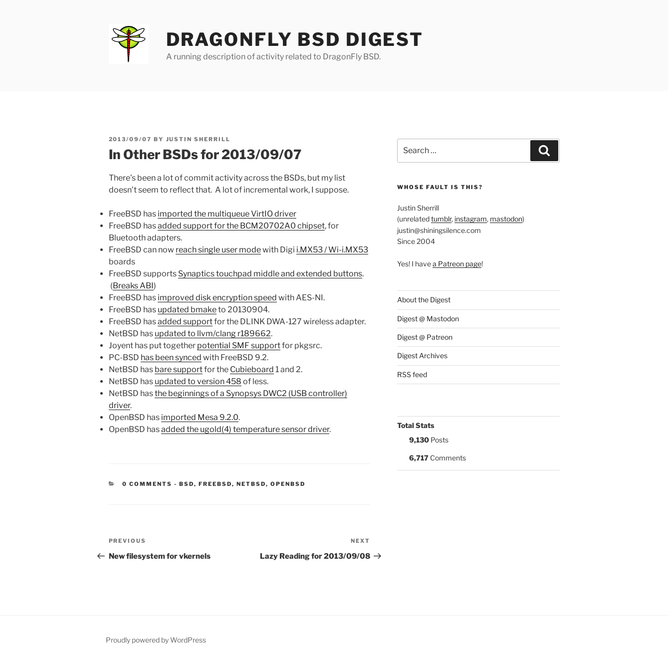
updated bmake (187, 309)
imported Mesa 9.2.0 (199, 417)
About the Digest (423, 299)
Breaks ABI (133, 285)
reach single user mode (218, 249)
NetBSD (251, 483)
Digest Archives (422, 355)
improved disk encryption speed (217, 297)
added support (185, 321)
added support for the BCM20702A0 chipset (241, 225)
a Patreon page (457, 263)
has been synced (171, 357)
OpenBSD (287, 483)
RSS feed (412, 374)
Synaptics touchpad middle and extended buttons (270, 273)
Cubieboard (252, 369)
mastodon (506, 219)
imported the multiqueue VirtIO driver (227, 214)
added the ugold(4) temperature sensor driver (245, 429)
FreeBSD (215, 483)
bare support (179, 369)
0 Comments (147, 483)
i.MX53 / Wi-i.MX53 (332, 249)
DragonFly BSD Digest (295, 39)
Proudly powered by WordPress (156, 640)
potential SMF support (238, 345)
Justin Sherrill (198, 139)
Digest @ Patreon (424, 337)
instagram (470, 219)
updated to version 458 (198, 381)
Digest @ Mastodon (428, 318)
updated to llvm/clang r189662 (213, 333)
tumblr (441, 219)
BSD (186, 483)
